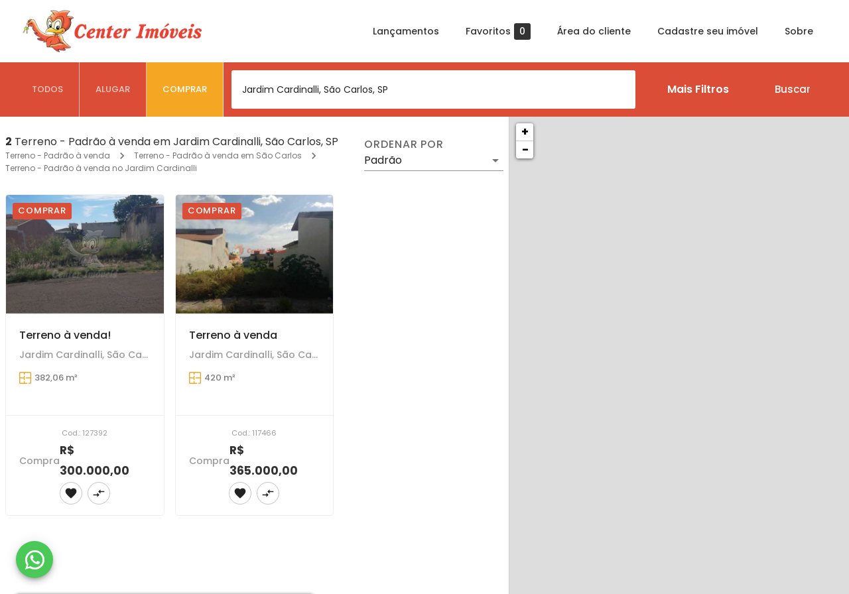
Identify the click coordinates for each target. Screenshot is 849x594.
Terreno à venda (233, 335)
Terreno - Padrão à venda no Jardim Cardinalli (101, 168)
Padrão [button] (383, 160)
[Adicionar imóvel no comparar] (99, 493)
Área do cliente (594, 31)
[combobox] (433, 89)
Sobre (799, 31)
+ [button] (525, 131)
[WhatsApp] (34, 559)
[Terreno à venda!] (85, 254)
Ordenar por (404, 144)
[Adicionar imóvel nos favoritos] (71, 493)
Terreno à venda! (65, 335)
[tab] (48, 89)
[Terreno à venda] (255, 254)
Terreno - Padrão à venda (57, 155)
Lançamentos (406, 31)
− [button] (525, 149)
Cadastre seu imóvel (707, 31)
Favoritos (498, 31)
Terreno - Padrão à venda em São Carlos (218, 155)
